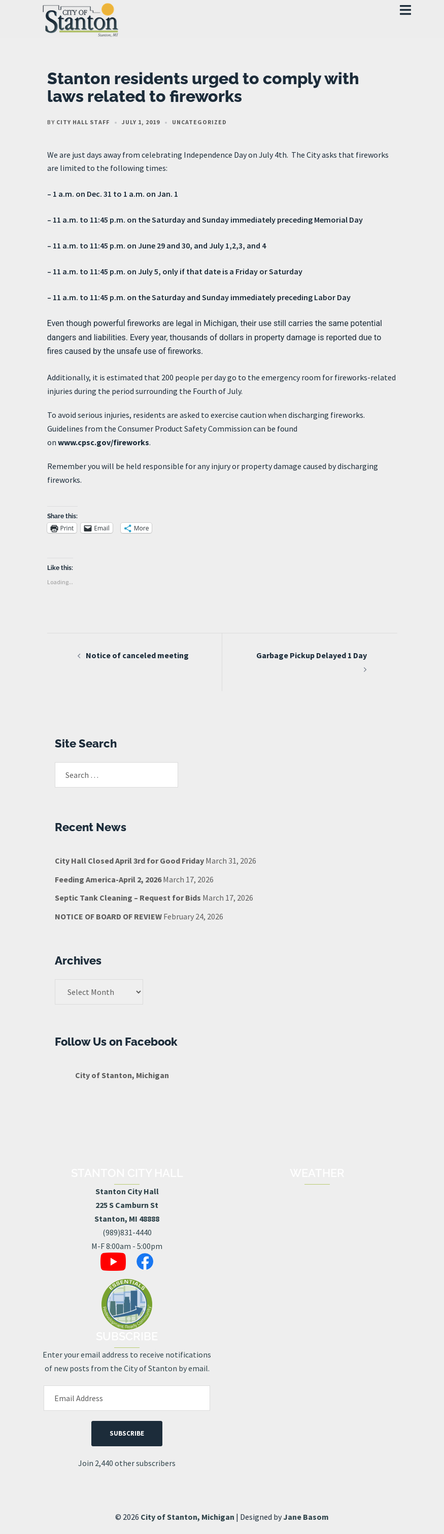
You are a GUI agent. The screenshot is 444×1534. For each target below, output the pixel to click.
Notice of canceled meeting (137, 655)
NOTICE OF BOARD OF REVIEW (108, 916)
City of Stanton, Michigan (122, 1075)
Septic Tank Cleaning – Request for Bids (128, 898)
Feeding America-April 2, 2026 (108, 879)
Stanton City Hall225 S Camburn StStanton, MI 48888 (126, 1205)
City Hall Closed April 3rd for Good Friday (129, 860)
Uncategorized (199, 122)
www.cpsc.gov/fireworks (103, 442)
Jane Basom (306, 1517)
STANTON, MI (317, 1223)
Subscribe (127, 1433)
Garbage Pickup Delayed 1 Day (311, 655)
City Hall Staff (83, 122)
